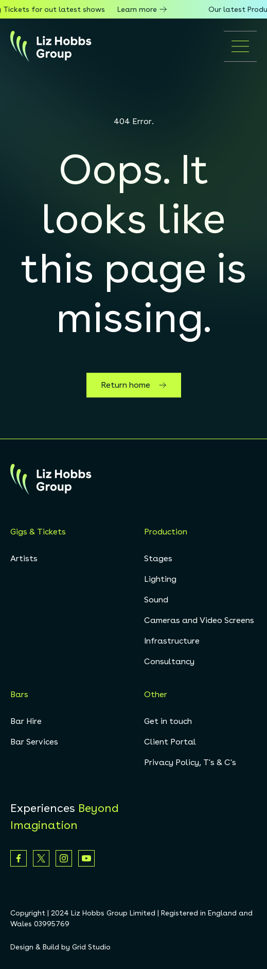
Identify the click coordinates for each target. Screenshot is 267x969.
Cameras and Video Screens (199, 620)
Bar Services (34, 742)
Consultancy (169, 661)
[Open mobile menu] (240, 46)
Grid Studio (91, 947)
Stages (158, 558)
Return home (134, 385)
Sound (156, 599)
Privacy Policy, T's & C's (190, 762)
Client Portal (170, 742)
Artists (24, 558)
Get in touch (168, 721)
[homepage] (51, 46)
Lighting (160, 579)
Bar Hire (26, 721)
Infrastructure (172, 641)
